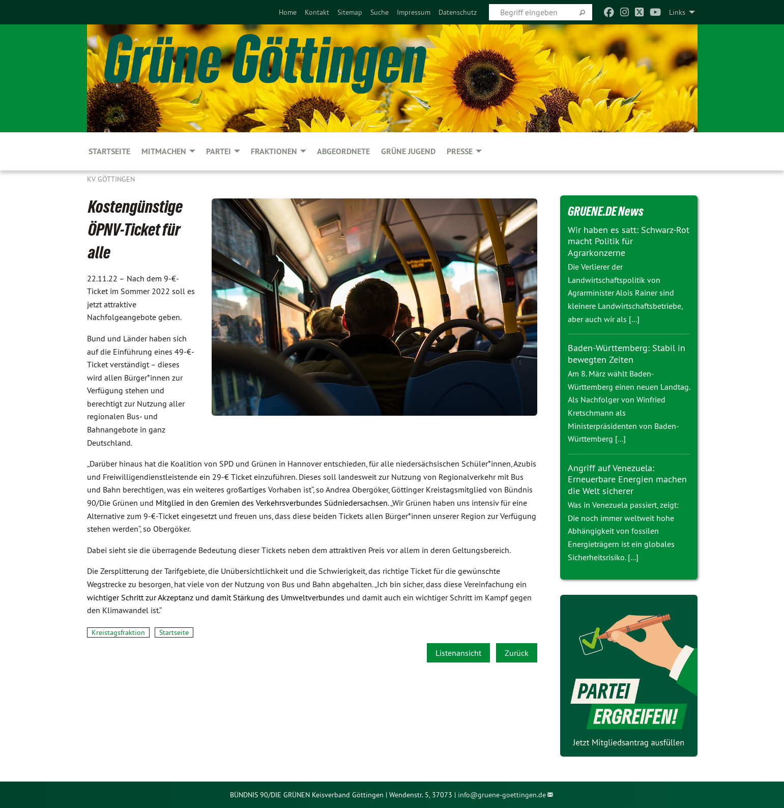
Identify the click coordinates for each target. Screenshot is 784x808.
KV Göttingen (111, 179)
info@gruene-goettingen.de (502, 794)
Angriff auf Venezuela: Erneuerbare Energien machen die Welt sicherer (627, 479)
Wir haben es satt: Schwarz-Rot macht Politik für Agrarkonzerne (628, 241)
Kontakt (317, 12)
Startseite (174, 632)
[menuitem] (288, 12)
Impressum (413, 12)
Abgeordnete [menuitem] (343, 151)
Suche (379, 12)
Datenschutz (458, 12)
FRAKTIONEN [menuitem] (274, 151)
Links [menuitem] (677, 12)
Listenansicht (458, 653)
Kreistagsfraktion (118, 632)
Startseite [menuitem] (109, 151)
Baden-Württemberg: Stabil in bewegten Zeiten (626, 353)
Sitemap (349, 12)
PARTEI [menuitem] (218, 151)
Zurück (517, 653)
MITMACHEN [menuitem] (163, 151)
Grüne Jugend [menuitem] (408, 151)
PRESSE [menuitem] (460, 151)
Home (288, 12)
